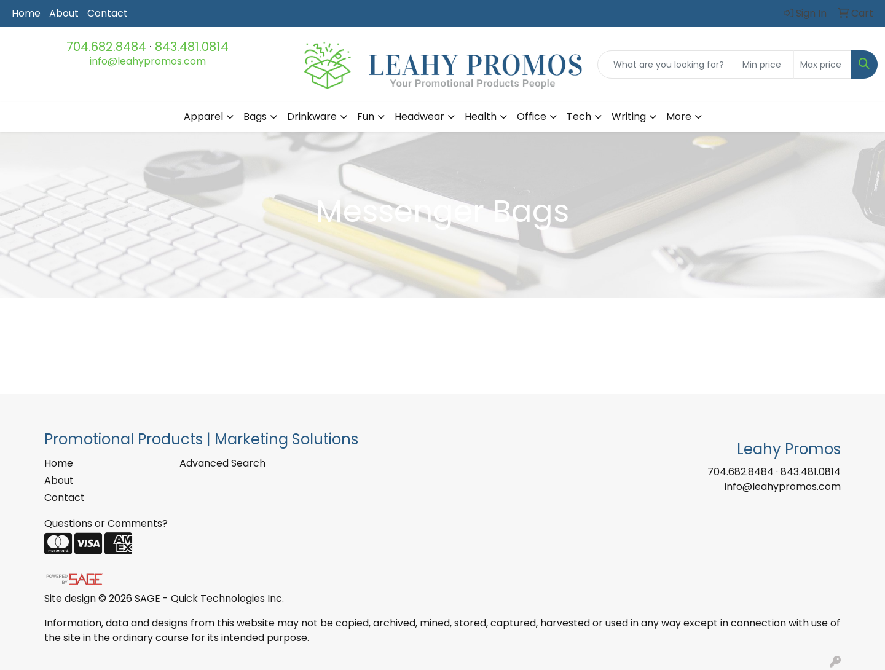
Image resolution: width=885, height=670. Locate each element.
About (64, 13)
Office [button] (531, 116)
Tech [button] (579, 116)
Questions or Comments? (106, 523)
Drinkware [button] (312, 116)
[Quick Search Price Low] (765, 64)
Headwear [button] (419, 116)
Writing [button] (629, 116)
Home (26, 13)
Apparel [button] (203, 116)
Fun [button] (365, 116)
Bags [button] (255, 116)
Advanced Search (222, 463)
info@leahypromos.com (148, 61)
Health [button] (481, 116)
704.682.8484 (106, 46)
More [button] (678, 116)
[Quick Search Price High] (822, 64)
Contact (107, 13)
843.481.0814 (192, 46)
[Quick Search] (666, 64)
